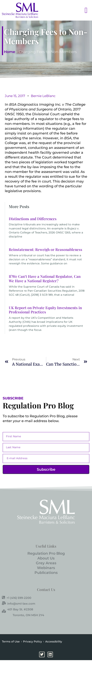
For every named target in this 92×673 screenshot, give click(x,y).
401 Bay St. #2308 (17, 609)
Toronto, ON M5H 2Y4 (28, 615)
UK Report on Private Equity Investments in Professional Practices (45, 310)
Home (9, 52)
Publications (46, 572)
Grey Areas (46, 563)
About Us (46, 558)
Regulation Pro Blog (46, 553)
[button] (81, 10)
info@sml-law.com (18, 603)
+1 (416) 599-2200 (16, 597)
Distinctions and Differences (33, 218)
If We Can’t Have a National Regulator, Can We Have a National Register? (44, 278)
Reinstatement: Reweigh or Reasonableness (45, 249)
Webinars (46, 568)
